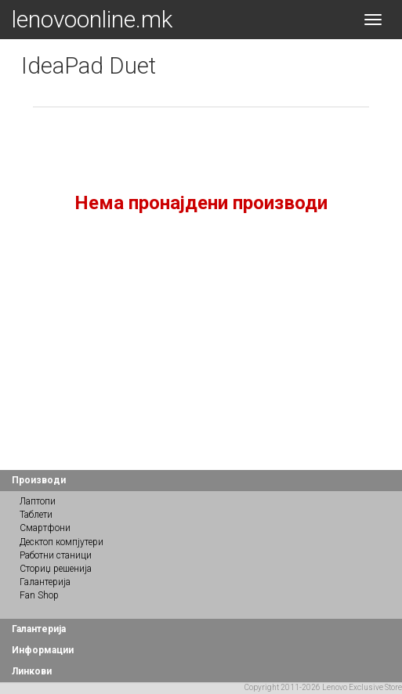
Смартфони (45, 527)
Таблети (36, 514)
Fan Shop (39, 595)
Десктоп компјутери (61, 542)
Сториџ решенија (56, 568)
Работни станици (56, 555)
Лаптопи (38, 501)
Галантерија (45, 582)
